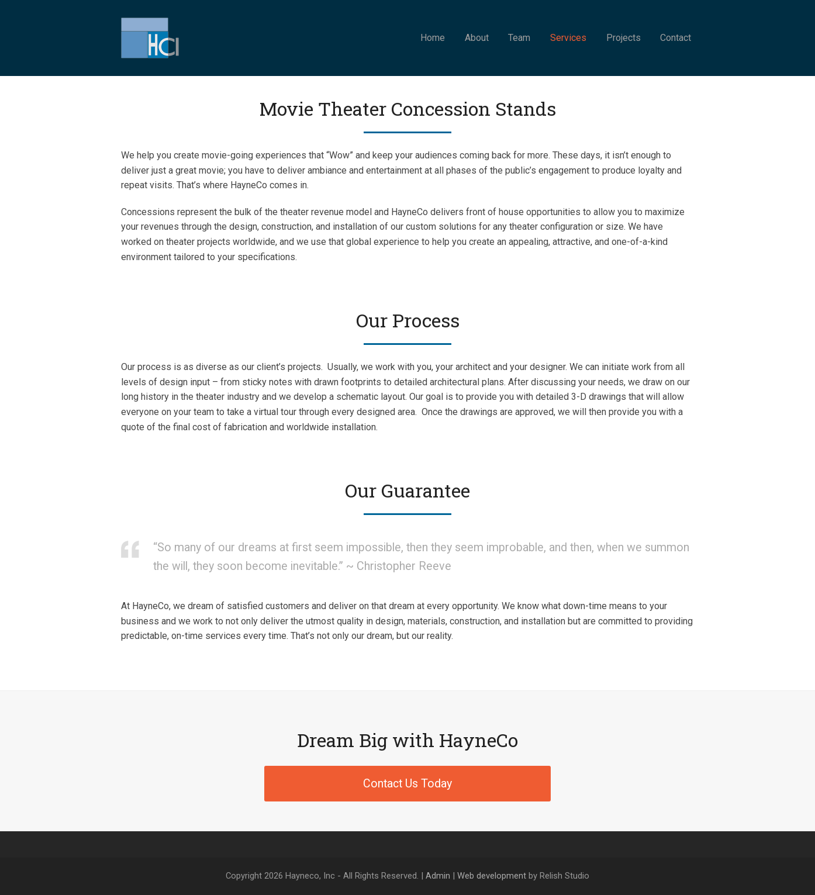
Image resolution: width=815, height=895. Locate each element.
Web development (491, 875)
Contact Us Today (407, 783)
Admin (438, 875)
